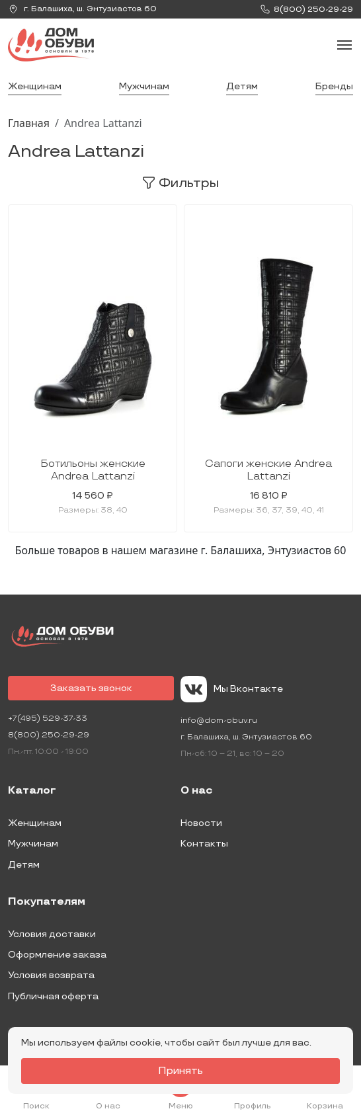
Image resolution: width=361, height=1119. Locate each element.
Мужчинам (144, 86)
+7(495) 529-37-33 (47, 719)
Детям (242, 86)
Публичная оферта (53, 996)
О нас (196, 791)
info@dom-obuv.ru (218, 720)
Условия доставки (52, 934)
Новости (201, 823)
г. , (82, 9)
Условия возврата (51, 975)
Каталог (32, 791)
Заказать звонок (91, 688)
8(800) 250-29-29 (48, 735)
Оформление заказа (57, 955)
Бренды (334, 86)
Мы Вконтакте (231, 689)
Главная (29, 123)
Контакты (204, 844)
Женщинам (34, 86)
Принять (180, 1071)
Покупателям (46, 902)
